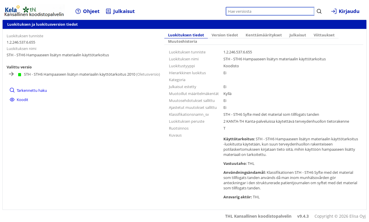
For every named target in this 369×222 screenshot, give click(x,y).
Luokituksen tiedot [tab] (186, 35)
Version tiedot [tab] (225, 35)
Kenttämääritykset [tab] (264, 35)
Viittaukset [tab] (324, 35)
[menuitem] (87, 11)
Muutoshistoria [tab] (182, 41)
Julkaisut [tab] (297, 35)
